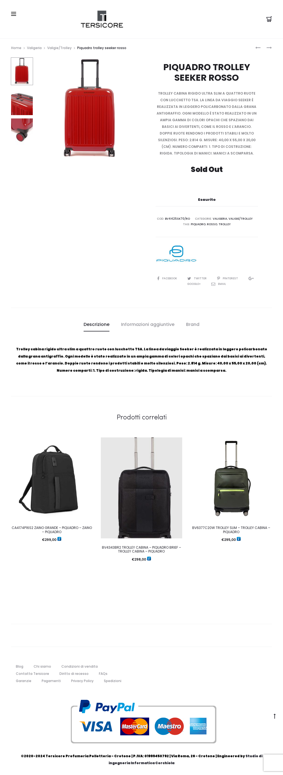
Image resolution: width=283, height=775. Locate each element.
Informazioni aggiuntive (147, 324)
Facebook (167, 278)
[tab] (96, 324)
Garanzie (23, 680)
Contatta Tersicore (32, 673)
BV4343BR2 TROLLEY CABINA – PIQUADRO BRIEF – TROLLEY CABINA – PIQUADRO (141, 549)
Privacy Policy (82, 680)
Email (218, 284)
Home (16, 47)
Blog (19, 666)
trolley (225, 224)
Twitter (197, 278)
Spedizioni (112, 680)
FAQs (103, 673)
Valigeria (34, 47)
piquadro (198, 224)
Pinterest (228, 278)
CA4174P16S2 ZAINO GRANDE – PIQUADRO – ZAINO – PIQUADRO (52, 529)
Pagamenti (51, 680)
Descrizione (96, 324)
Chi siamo (42, 666)
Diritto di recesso (74, 673)
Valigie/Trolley (59, 47)
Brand (192, 324)
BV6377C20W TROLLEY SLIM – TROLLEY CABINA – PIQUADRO (231, 529)
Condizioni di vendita (79, 666)
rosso (212, 224)
